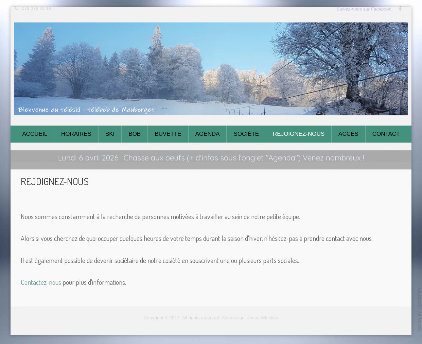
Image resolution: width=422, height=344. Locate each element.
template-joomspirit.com (419, 310)
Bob (134, 134)
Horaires (76, 134)
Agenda (207, 134)
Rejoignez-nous (298, 134)
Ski (110, 134)
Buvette (168, 134)
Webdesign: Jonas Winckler (250, 316)
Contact (386, 134)
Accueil (34, 134)
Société (246, 134)
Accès (348, 134)
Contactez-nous (41, 281)
